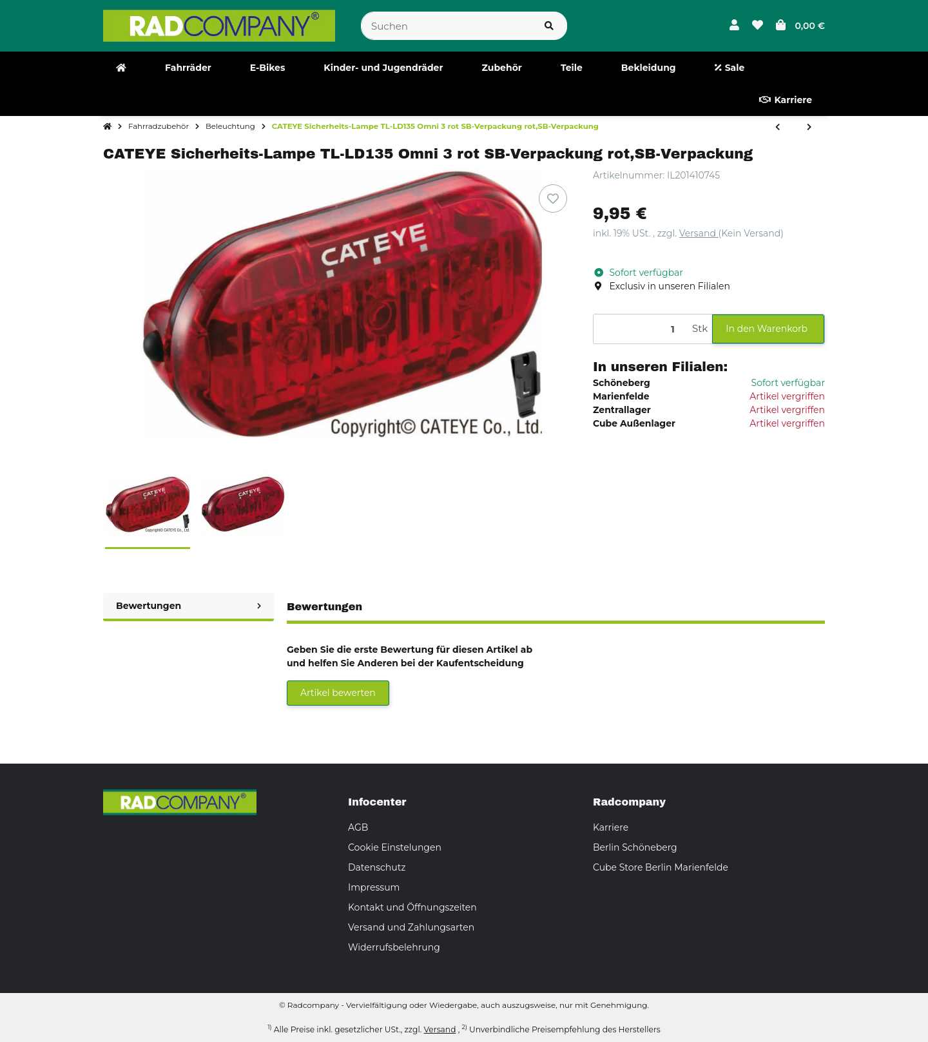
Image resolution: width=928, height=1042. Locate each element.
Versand (699, 233)
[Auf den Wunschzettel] (553, 198)
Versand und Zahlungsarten (411, 927)
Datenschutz (376, 867)
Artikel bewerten (338, 693)
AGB (358, 827)
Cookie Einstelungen (394, 847)
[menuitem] (121, 68)
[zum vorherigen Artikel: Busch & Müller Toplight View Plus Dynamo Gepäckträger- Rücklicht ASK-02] (777, 127)
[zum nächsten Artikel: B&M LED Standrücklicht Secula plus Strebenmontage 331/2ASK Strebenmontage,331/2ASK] (809, 127)
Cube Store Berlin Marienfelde (660, 867)
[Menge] (641, 328)
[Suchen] (446, 26)
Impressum (374, 887)
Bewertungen (188, 606)
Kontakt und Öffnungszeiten (412, 907)
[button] (734, 25)
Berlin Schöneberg (635, 847)
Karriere (610, 827)
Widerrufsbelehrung (394, 947)
